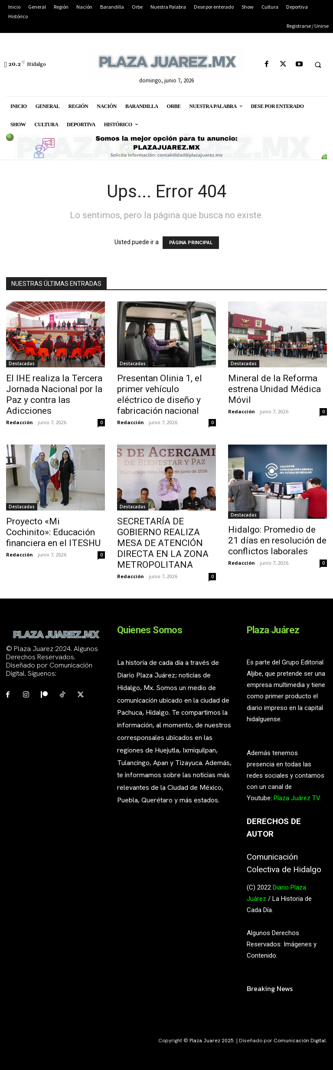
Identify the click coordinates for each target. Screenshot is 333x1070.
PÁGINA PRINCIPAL (190, 242)
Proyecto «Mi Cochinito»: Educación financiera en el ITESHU (53, 532)
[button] (318, 64)
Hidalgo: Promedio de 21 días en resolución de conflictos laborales (277, 540)
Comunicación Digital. (300, 1040)
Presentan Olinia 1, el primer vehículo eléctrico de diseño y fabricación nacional (159, 394)
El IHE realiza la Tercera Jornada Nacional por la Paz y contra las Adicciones (54, 394)
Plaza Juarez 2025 (211, 1040)
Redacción (19, 422)
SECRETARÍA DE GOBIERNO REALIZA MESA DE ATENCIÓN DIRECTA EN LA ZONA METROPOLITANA (163, 543)
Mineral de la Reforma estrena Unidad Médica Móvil (274, 389)
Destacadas (22, 363)
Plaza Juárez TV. (297, 798)
